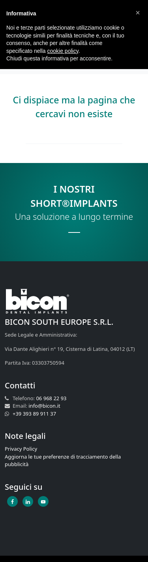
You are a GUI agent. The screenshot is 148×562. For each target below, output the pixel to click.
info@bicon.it (44, 405)
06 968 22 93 (51, 398)
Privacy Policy (21, 448)
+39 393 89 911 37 (34, 413)
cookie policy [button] (63, 51)
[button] (137, 12)
